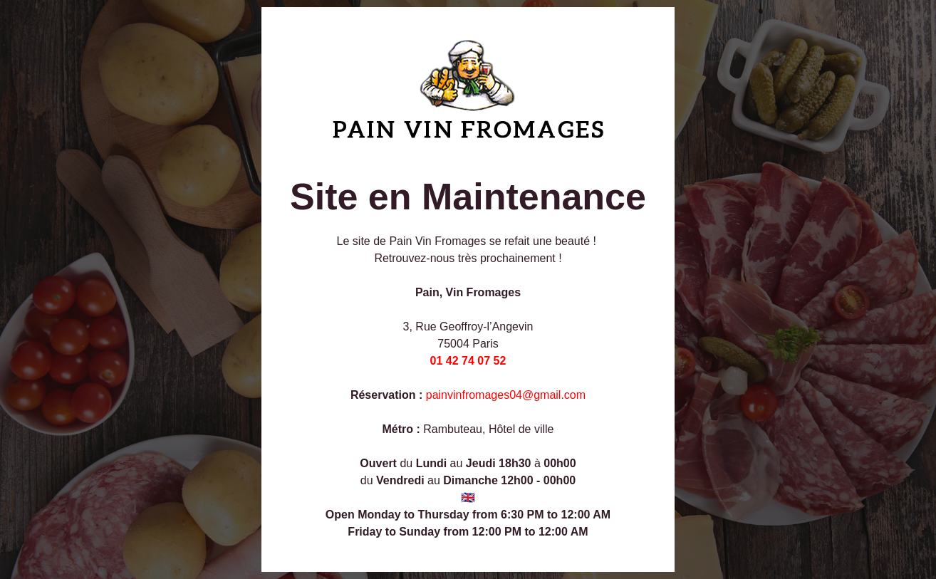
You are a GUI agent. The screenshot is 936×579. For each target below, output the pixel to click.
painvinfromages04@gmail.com (506, 395)
